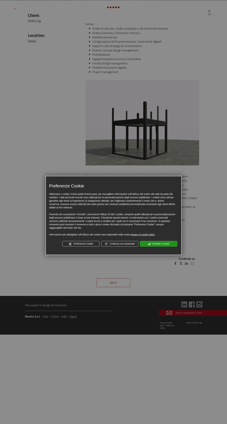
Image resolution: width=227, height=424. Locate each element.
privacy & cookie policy (143, 234)
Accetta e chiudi (158, 243)
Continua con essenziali (120, 243)
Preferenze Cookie (81, 243)
